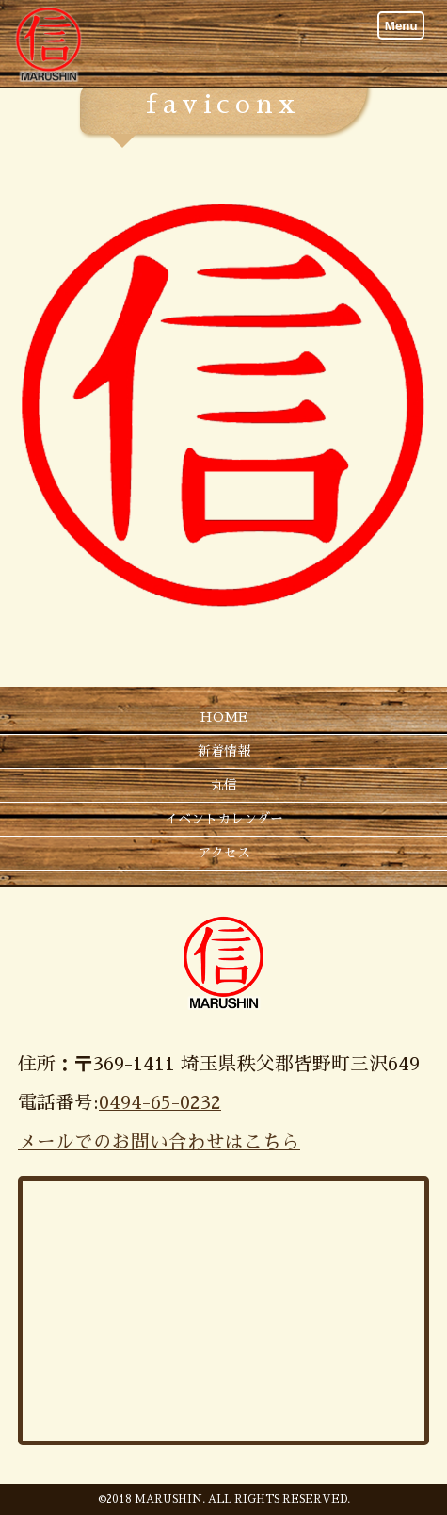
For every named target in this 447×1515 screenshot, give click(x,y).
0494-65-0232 (160, 1103)
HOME (223, 717)
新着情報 (224, 751)
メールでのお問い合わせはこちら (159, 1142)
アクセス (224, 852)
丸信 (224, 784)
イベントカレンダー (224, 818)
